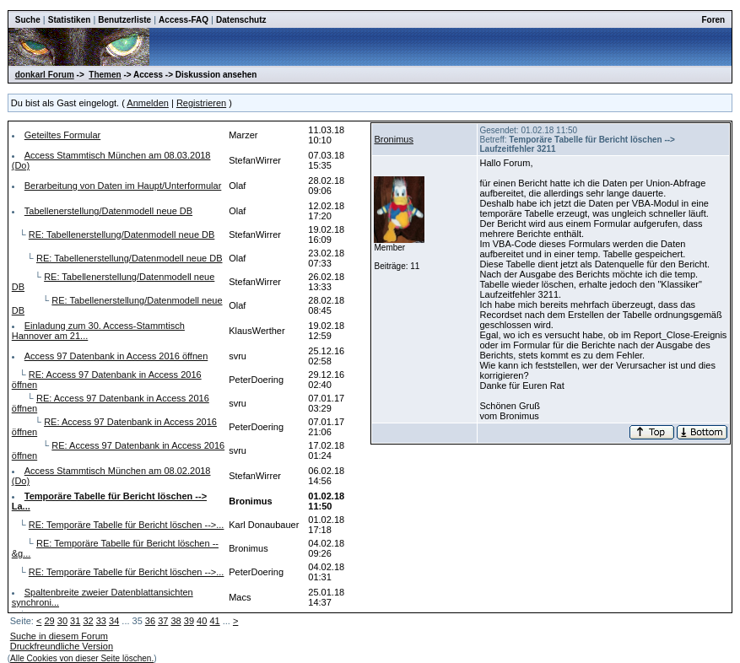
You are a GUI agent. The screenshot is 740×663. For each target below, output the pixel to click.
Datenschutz (241, 19)
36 (150, 621)
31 (75, 621)
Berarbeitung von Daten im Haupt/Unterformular (123, 186)
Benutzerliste (124, 19)
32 (88, 621)
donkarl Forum (44, 74)
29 (49, 621)
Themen (105, 74)
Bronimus (393, 139)
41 (214, 621)
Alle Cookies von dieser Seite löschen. (82, 658)
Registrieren (201, 103)
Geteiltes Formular (62, 135)
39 (189, 621)
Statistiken (69, 19)
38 (175, 621)
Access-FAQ (183, 19)
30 (62, 621)
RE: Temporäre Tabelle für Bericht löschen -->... (126, 525)
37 (163, 621)
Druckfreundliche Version (61, 646)
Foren (713, 19)
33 (101, 621)
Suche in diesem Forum (59, 636)
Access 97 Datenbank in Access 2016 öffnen (116, 356)
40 (202, 621)
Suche (28, 19)
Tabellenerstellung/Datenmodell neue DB (108, 211)
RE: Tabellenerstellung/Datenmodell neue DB (122, 234)
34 (114, 621)
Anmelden (148, 103)
